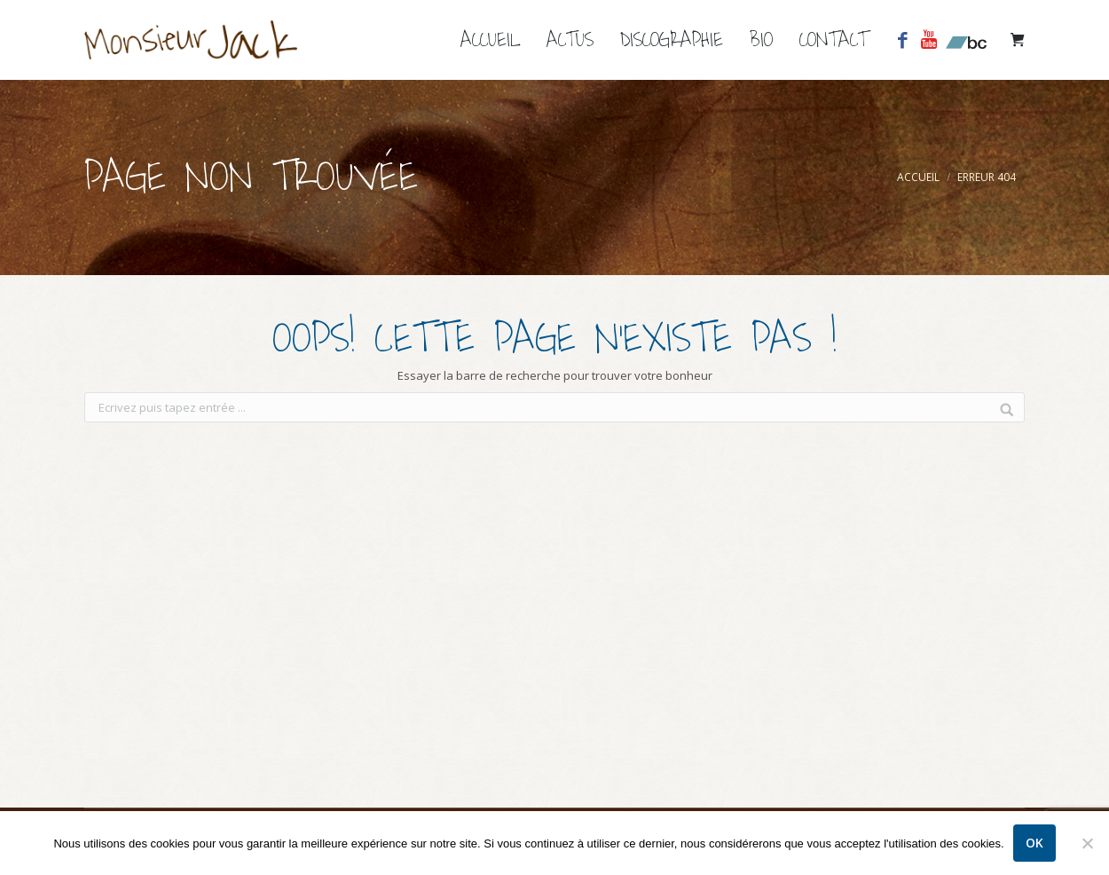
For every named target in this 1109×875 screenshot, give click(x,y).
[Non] (1087, 843)
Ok (1034, 842)
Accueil (918, 177)
